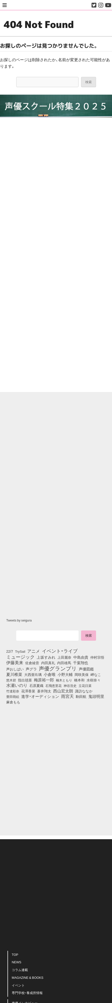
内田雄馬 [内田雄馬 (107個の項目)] (64, 662)
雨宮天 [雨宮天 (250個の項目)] (67, 696)
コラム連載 (20, 969)
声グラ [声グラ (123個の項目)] (31, 668)
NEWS (16, 962)
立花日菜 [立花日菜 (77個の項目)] (85, 685)
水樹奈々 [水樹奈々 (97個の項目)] (94, 680)
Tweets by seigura (19, 620)
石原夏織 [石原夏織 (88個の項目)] (36, 685)
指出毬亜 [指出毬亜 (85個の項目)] (25, 679)
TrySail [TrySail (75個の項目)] (20, 651)
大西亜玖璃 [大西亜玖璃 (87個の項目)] (33, 674)
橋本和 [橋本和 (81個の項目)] (79, 679)
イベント (18, 985)
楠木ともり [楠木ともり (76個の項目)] (64, 679)
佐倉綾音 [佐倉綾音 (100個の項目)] (32, 662)
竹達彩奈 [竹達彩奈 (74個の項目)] (12, 691)
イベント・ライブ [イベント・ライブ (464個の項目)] (60, 650)
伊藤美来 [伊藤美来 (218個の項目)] (14, 662)
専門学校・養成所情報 (27, 992)
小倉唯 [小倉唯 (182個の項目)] (50, 674)
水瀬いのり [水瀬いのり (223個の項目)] (16, 685)
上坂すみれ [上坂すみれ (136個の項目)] (46, 657)
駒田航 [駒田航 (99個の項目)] (81, 696)
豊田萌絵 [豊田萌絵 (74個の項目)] (12, 696)
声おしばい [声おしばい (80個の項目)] (15, 668)
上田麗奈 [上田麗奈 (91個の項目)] (64, 657)
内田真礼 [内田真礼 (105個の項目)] (48, 662)
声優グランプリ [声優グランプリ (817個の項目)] (58, 668)
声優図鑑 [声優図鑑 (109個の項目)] (86, 668)
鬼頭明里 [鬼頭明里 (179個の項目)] (96, 696)
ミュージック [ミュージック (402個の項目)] (20, 656)
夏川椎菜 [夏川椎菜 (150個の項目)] (14, 674)
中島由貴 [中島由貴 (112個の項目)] (80, 657)
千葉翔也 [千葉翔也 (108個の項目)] (80, 662)
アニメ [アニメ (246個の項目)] (33, 650)
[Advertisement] (56, 328)
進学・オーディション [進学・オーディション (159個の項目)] (40, 696)
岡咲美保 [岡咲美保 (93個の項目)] (82, 674)
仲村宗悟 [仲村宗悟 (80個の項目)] (97, 657)
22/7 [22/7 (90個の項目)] (9, 651)
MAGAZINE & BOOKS (27, 977)
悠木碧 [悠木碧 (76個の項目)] (11, 679)
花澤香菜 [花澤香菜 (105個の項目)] (28, 690)
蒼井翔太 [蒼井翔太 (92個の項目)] (44, 690)
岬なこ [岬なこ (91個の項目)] (96, 674)
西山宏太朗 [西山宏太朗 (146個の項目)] (63, 690)
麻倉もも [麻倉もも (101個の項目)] (13, 701)
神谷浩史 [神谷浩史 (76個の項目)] (70, 685)
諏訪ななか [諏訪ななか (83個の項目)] (84, 690)
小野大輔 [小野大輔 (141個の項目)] (65, 674)
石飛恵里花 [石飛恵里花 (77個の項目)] (53, 685)
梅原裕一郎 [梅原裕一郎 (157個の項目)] (44, 679)
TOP (15, 954)
